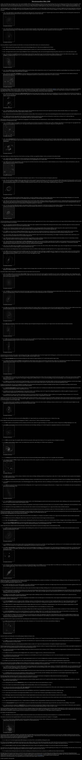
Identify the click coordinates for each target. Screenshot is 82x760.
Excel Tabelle (40, 755)
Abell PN (54, 88)
